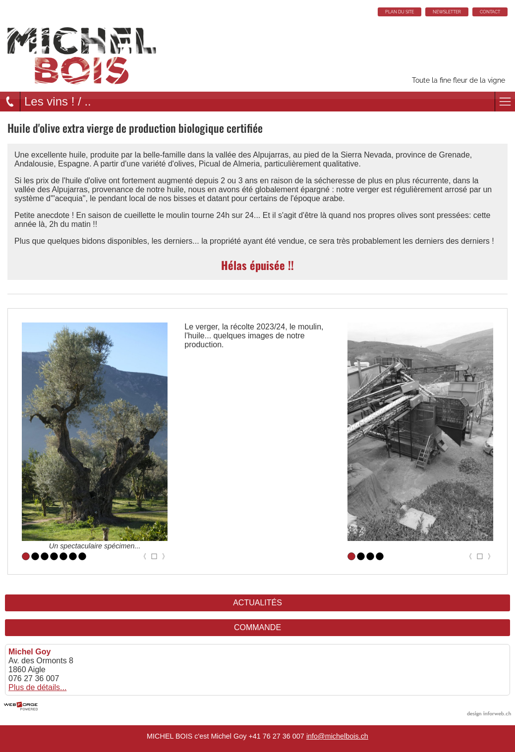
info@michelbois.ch (337, 736)
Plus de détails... (37, 687)
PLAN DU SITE (399, 11)
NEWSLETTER (447, 11)
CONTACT (490, 11)
